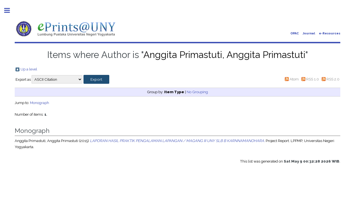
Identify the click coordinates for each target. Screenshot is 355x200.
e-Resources (329, 33)
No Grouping (197, 92)
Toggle (10, 10)
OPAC (294, 33)
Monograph (39, 102)
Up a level (29, 69)
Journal (309, 33)
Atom (294, 79)
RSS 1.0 (312, 79)
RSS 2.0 (332, 79)
